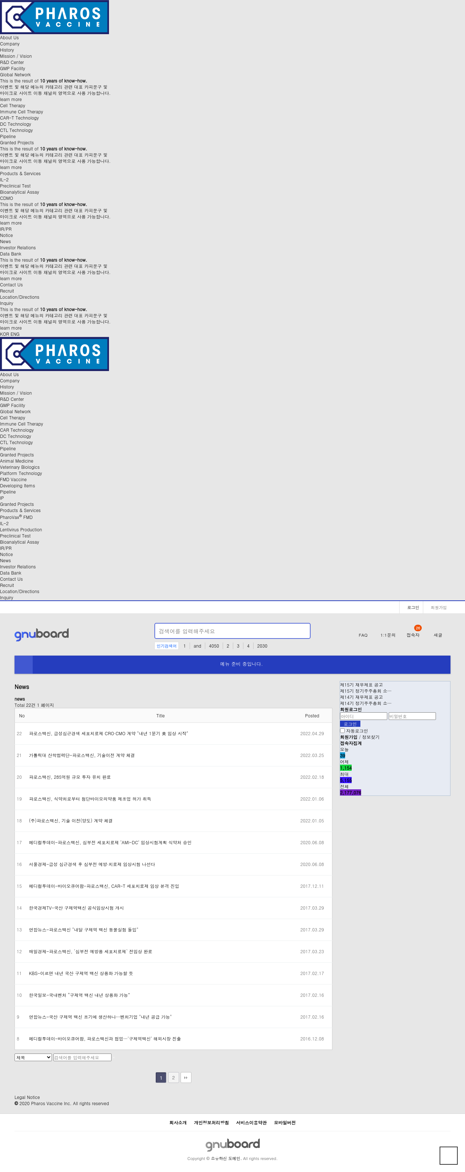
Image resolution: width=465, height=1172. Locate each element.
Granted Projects (17, 142)
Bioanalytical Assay (19, 192)
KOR (4, 334)
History (7, 50)
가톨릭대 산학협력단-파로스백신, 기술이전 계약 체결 (82, 755)
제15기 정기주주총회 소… (366, 691)
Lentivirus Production (21, 529)
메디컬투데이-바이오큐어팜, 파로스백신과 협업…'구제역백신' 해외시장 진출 (105, 1038)
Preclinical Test (15, 185)
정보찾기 (371, 737)
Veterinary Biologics (20, 467)
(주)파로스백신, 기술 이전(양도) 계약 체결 (71, 820)
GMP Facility (12, 68)
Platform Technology (21, 473)
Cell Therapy (12, 105)
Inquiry (6, 303)
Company (10, 43)
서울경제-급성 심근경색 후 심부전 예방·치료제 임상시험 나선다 (92, 864)
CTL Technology (16, 130)
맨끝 (186, 1077)
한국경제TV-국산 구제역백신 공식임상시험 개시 (76, 908)
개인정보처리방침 (211, 1122)
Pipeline (8, 136)
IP (2, 498)
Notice (6, 235)
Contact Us (11, 284)
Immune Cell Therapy (21, 111)
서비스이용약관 (251, 1122)
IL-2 (4, 179)
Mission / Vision (16, 56)
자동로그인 (357, 731)
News (5, 241)
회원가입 (437, 607)
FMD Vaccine (13, 479)
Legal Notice (27, 1097)
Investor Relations (18, 247)
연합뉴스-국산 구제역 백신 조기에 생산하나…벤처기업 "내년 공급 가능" (100, 1017)
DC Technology (15, 124)
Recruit (7, 290)
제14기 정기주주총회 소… (366, 703)
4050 (214, 646)
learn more (11, 99)
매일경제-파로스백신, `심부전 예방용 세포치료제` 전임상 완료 (91, 951)
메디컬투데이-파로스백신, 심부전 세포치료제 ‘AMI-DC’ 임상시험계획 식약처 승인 (110, 842)
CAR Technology (17, 430)
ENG (15, 334)
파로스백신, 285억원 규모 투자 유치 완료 (70, 777)
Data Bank (10, 253)
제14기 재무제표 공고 (361, 697)
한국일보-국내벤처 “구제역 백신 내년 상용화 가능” (79, 995)
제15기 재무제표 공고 (361, 684)
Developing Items (17, 485)
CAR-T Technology (19, 117)
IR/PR (6, 229)
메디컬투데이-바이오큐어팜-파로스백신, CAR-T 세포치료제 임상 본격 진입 (104, 886)
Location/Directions (19, 297)
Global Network (15, 74)
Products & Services (20, 173)
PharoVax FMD (16, 517)
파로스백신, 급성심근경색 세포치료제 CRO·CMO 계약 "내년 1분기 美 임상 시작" (109, 733)
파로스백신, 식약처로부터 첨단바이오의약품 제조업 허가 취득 (90, 799)
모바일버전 (285, 1122)
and (197, 646)
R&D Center (12, 62)
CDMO (6, 198)
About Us (9, 37)
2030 (262, 646)
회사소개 (178, 1122)
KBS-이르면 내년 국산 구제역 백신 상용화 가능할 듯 (81, 973)
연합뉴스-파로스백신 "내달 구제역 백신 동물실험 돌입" (83, 929)
